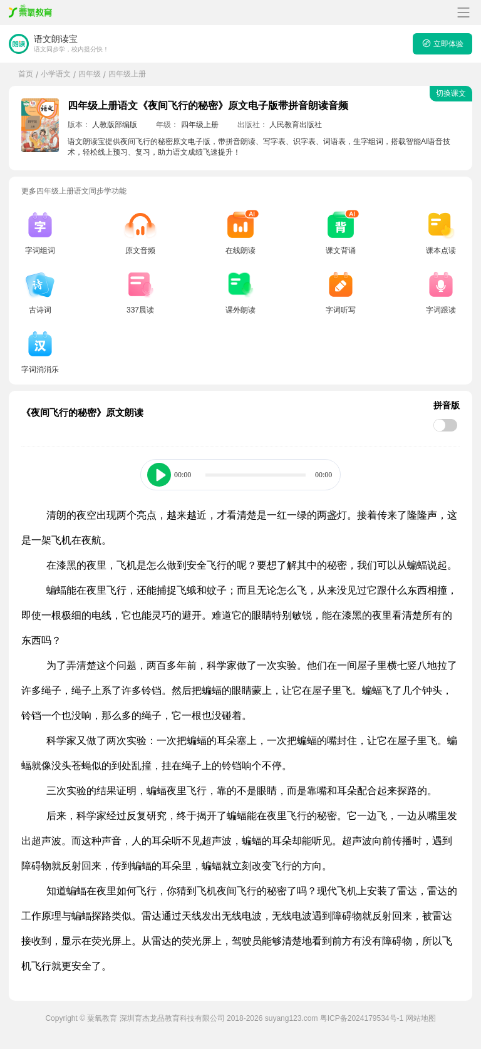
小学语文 (56, 74)
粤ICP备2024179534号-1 (361, 1018)
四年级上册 (127, 74)
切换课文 (451, 93)
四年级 (89, 74)
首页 (25, 74)
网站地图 (421, 1018)
